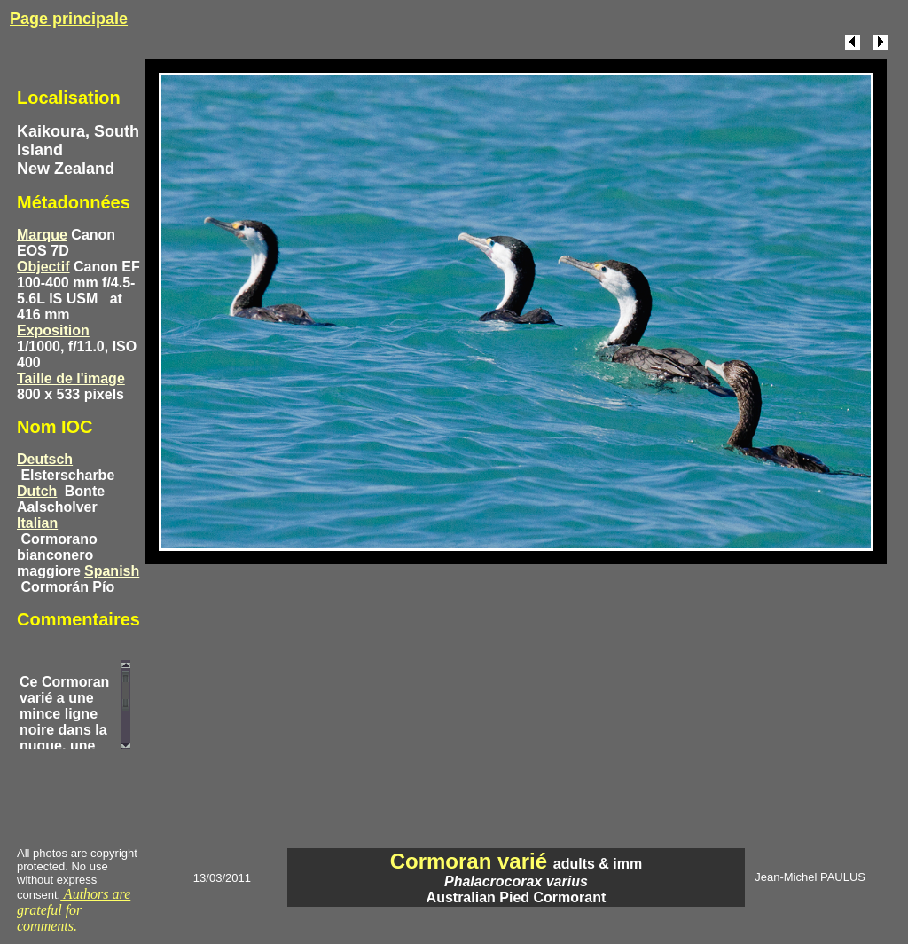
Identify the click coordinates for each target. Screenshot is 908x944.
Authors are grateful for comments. (73, 909)
